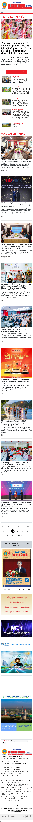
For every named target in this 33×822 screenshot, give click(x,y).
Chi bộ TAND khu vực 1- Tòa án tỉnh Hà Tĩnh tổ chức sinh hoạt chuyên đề (16, 161)
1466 (12, 535)
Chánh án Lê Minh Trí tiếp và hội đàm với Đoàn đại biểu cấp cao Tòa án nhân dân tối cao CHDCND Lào (16, 246)
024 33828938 (20, 773)
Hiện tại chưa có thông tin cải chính (15, 741)
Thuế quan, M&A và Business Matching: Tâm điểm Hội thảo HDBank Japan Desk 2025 (13, 329)
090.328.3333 (19, 786)
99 (28, 527)
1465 (8, 535)
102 (13, 531)
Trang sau (20, 535)
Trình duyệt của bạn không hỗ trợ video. (14, 684)
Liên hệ (28, 816)
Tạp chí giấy (20, 816)
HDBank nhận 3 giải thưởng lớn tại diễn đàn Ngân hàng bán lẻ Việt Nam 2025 (16, 381)
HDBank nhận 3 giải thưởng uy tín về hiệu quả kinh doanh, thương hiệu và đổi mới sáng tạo (16, 504)
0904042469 (9, 773)
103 (17, 531)
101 (8, 531)
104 (22, 531)
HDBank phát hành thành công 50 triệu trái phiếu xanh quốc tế (15, 464)
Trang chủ (5, 816)
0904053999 (6, 795)
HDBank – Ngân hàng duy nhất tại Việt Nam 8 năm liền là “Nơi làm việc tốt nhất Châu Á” (16, 205)
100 (3, 531)
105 (27, 531)
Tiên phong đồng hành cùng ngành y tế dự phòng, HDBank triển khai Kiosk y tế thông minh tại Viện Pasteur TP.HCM (16, 287)
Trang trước (6, 527)
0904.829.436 (15, 782)
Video (13, 816)
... (23, 527)
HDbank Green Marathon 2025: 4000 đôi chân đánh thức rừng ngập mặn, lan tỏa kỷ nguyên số (16, 423)
